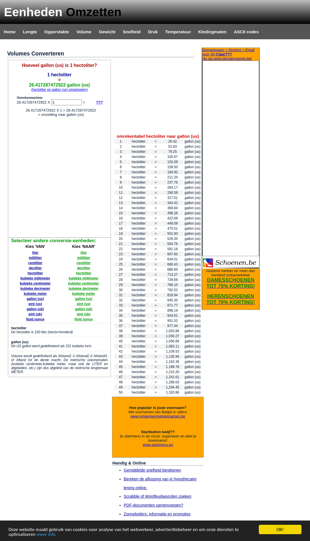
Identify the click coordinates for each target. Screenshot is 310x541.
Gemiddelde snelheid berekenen (152, 470)
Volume (84, 31)
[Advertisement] (58, 178)
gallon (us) (35, 299)
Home (10, 31)
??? (99, 102)
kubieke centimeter (35, 283)
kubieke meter (35, 294)
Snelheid (132, 31)
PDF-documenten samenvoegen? (153, 505)
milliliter (35, 258)
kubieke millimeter (35, 278)
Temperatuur (178, 31)
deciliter (35, 268)
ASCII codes (246, 31)
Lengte (30, 31)
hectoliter (35, 273)
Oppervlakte (56, 31)
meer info (46, 535)
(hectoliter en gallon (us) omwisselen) (59, 90)
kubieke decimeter (35, 289)
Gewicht (107, 31)
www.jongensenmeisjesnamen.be (158, 416)
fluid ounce (35, 319)
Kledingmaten (212, 31)
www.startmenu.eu (158, 445)
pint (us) (35, 304)
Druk (153, 31)
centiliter (35, 263)
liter (35, 253)
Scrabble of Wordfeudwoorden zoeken (157, 496)
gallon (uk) (35, 309)
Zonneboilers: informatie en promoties (157, 514)
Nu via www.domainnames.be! (230, 54)
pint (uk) (35, 314)
